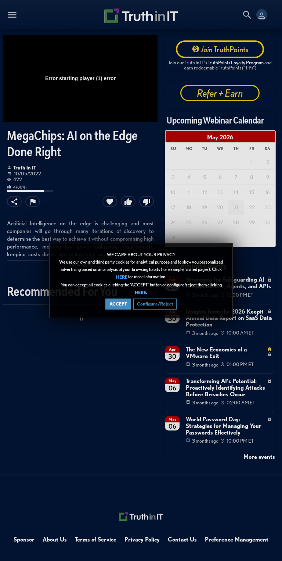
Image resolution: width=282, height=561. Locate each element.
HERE (121, 279)
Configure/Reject (155, 305)
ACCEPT (118, 305)
